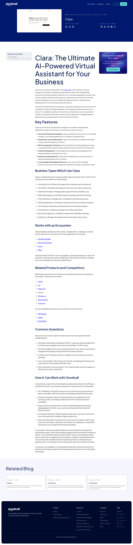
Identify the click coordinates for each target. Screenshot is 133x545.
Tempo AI (41, 303)
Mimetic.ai (42, 296)
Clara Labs (67, 90)
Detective (42, 289)
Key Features (13, 57)
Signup (123, 4)
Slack (40, 250)
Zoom (40, 246)
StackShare (42, 321)
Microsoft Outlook (45, 243)
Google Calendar (44, 239)
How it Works (91, 4)
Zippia (40, 317)
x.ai (39, 285)
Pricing (108, 4)
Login (116, 4)
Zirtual (40, 281)
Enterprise (100, 4)
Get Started (113, 69)
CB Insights (42, 314)
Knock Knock (43, 300)
